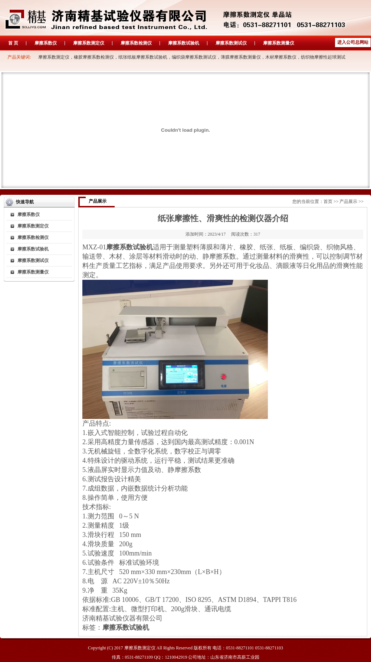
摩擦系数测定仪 (88, 43)
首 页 (13, 43)
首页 (328, 201)
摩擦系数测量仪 (278, 43)
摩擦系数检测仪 (136, 43)
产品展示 (348, 201)
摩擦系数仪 (46, 43)
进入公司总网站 (352, 42)
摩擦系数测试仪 (231, 43)
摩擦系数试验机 (183, 43)
